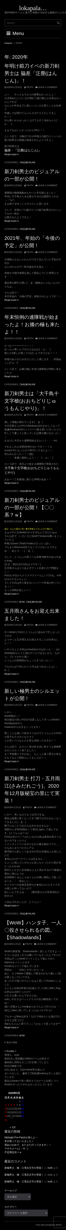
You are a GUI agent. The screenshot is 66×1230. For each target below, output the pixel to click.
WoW (22, 602)
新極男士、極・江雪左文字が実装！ (24, 1167)
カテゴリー (10, 1206)
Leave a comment (48, 87)
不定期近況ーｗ (13, 1152)
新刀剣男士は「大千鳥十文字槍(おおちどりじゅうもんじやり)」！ (31, 401)
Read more (11, 154)
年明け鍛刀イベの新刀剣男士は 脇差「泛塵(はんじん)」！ (31, 73)
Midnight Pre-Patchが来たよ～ (21, 1137)
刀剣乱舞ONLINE (27, 162)
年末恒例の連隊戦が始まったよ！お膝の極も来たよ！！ (32, 324)
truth (29, 87)
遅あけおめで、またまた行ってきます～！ (27, 1144)
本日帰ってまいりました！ (19, 1141)
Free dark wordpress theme (49, 1225)
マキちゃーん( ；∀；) (16, 1148)
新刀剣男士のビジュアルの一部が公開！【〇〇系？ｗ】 (32, 507)
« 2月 (13, 1127)
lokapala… (33, 8)
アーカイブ (10, 1190)
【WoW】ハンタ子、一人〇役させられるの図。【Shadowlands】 (32, 930)
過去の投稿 (12, 1042)
